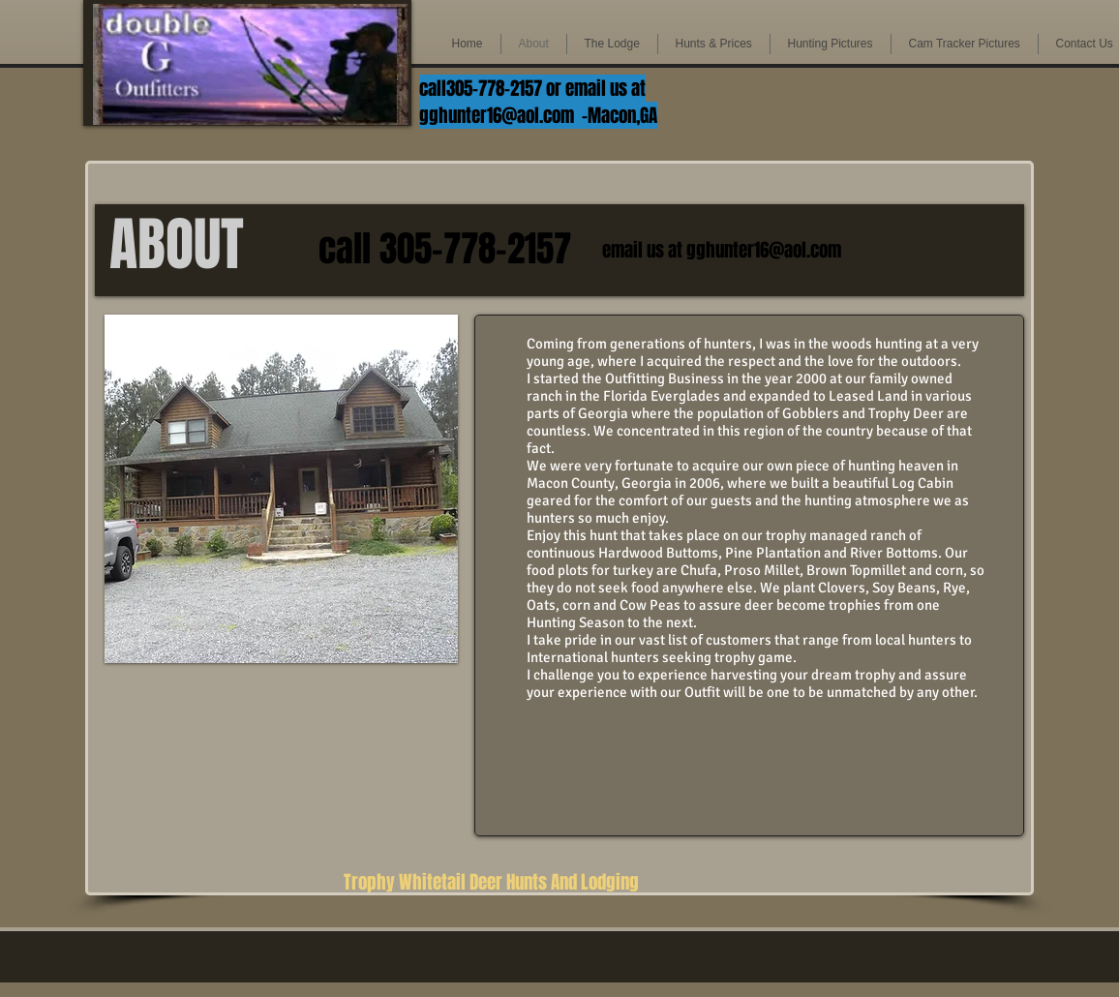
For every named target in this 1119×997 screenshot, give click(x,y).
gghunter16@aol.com (496, 115)
